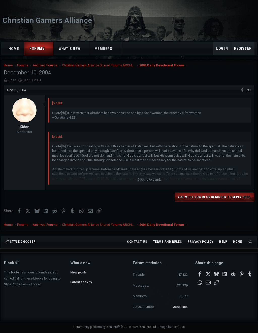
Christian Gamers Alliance (47, 20)
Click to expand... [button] (150, 181)
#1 (249, 91)
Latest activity (81, 281)
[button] (49, 48)
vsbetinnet (180, 307)
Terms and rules (167, 241)
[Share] (241, 91)
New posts (78, 271)
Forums (37, 48)
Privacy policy (200, 241)
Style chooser (20, 241)
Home (14, 48)
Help (223, 241)
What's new (69, 48)
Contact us (137, 241)
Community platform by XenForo (115, 327)
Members (103, 48)
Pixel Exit (179, 327)
